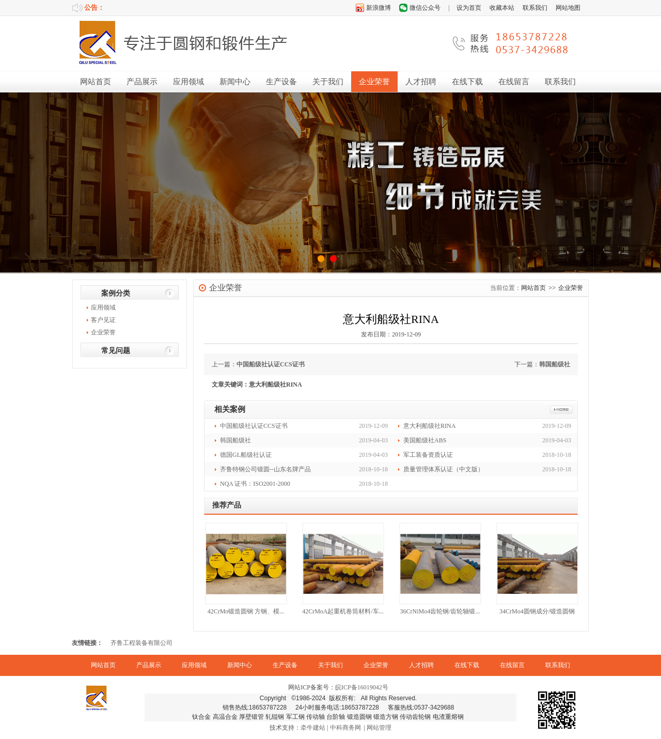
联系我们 (535, 7)
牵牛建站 (313, 727)
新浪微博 (378, 7)
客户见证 (103, 320)
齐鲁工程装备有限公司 (141, 642)
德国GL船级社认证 (246, 454)
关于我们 (327, 82)
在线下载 (467, 82)
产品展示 (142, 82)
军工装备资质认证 (428, 454)
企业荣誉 (374, 82)
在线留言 (513, 82)
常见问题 (115, 351)
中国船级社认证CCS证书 (271, 364)
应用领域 (188, 82)
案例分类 (115, 293)
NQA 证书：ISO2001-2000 (255, 483)
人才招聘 (420, 82)
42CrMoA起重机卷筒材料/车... (343, 611)
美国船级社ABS (424, 440)
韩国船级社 (554, 364)
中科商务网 (345, 727)
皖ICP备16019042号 (361, 687)
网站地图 (568, 7)
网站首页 (95, 82)
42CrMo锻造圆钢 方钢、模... (246, 611)
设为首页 (469, 7)
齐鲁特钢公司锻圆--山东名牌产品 (265, 469)
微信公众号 (425, 7)
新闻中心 (234, 82)
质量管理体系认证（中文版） (443, 469)
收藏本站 (502, 7)
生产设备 (281, 82)
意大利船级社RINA (429, 425)
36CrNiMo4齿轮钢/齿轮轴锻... (440, 611)
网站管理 (379, 727)
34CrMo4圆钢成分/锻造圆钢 (537, 611)
